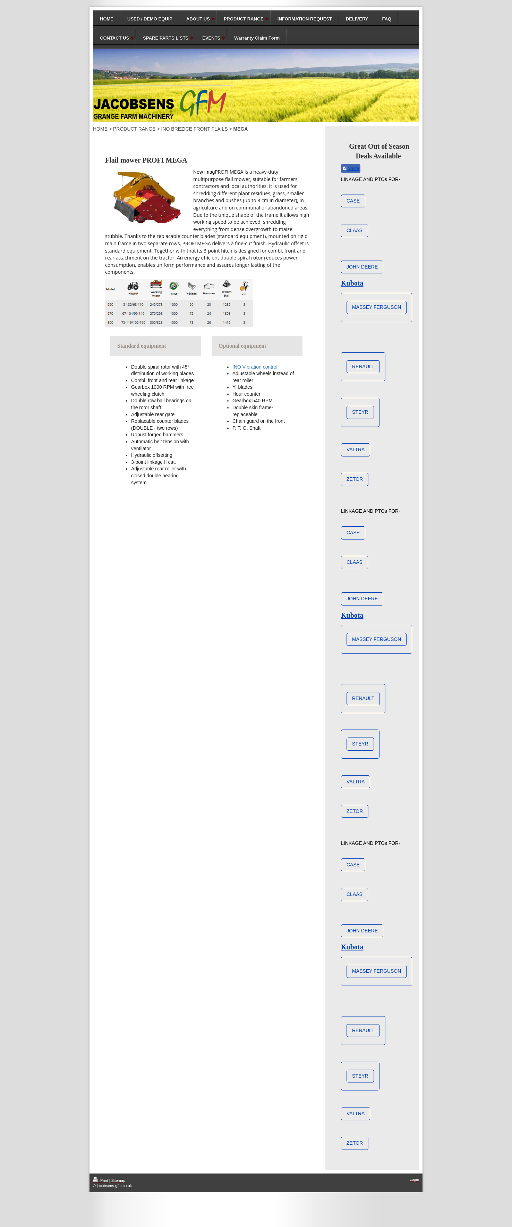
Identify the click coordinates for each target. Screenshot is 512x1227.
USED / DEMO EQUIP (149, 19)
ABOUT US (198, 19)
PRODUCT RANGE (244, 19)
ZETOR (355, 479)
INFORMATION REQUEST (305, 19)
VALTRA (356, 449)
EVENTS (211, 38)
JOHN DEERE (362, 267)
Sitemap (118, 1180)
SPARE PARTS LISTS (165, 38)
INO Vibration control (255, 367)
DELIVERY (357, 19)
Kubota (352, 283)
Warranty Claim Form (257, 38)
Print (101, 1180)
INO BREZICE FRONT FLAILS (194, 129)
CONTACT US (114, 38)
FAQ (387, 19)
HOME (106, 19)
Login (414, 1179)
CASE (353, 201)
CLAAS (354, 230)
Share (350, 168)
